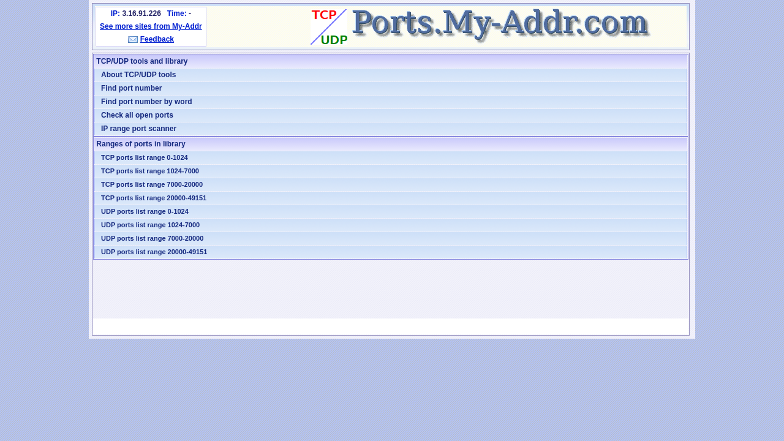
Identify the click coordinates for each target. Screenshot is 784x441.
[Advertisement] (391, 289)
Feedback (157, 39)
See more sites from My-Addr (151, 26)
